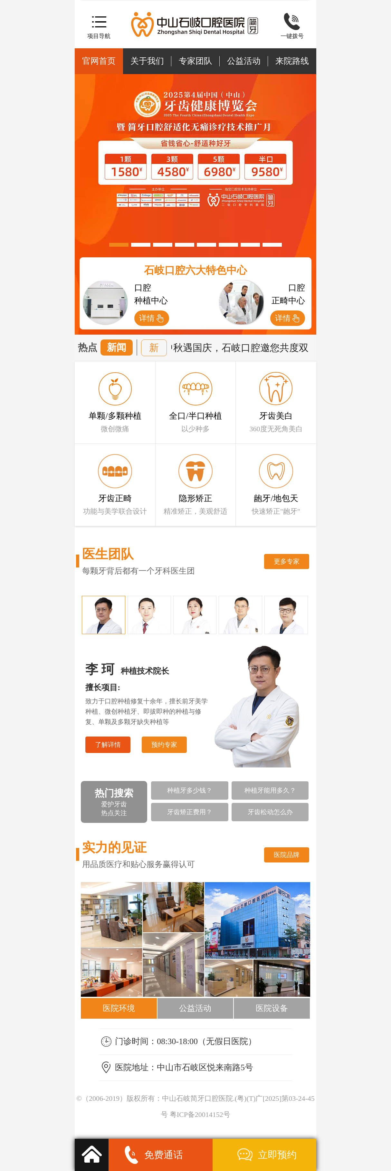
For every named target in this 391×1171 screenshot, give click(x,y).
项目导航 (98, 36)
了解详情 (108, 744)
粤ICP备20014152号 (200, 1114)
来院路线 (292, 61)
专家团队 (195, 61)
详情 (147, 318)
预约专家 (164, 744)
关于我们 (147, 61)
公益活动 (244, 61)
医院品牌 (287, 854)
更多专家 (287, 561)
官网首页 (99, 61)
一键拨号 (292, 36)
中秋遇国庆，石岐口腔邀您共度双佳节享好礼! (264, 347)
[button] (119, 245)
